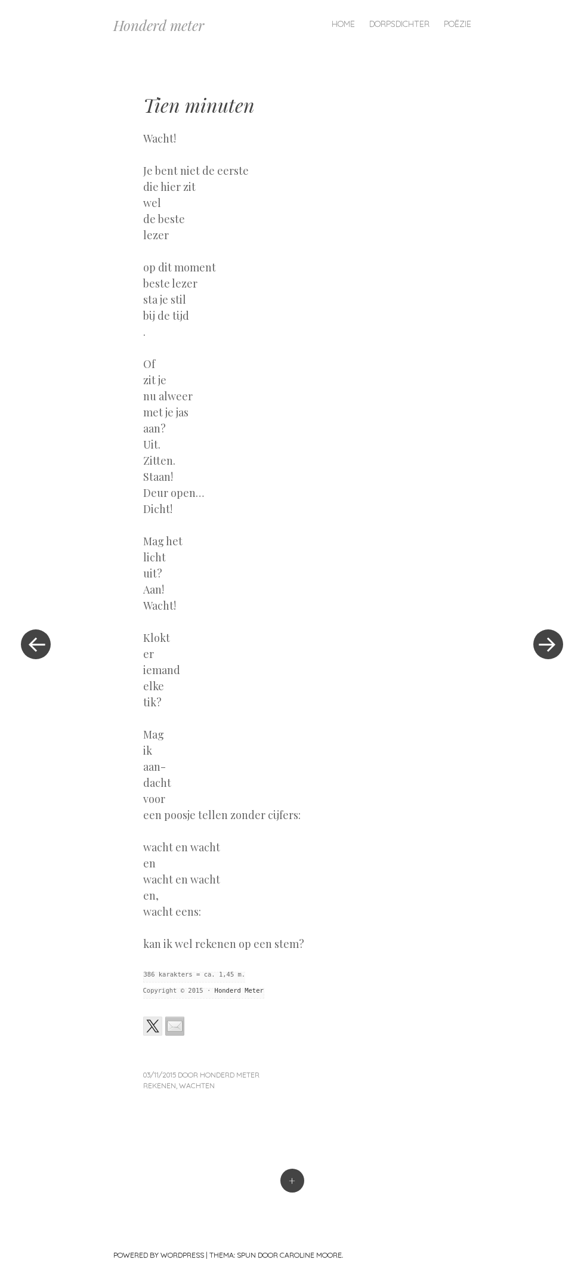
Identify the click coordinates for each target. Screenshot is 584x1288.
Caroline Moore (311, 1254)
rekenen (159, 1085)
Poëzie (457, 23)
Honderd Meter (239, 990)
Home (343, 23)
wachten (197, 1085)
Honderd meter (158, 25)
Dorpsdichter (399, 23)
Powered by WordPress (158, 1254)
